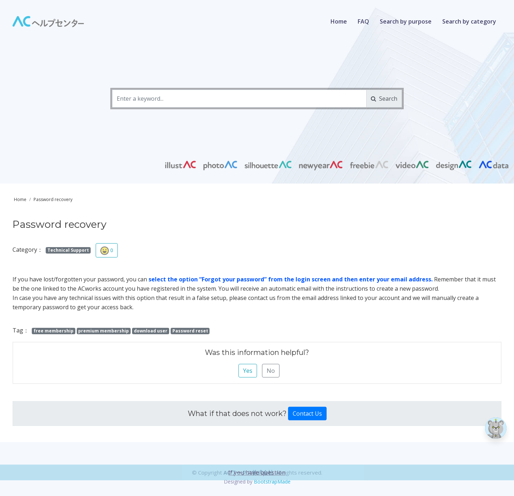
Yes (247, 371)
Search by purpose (406, 21)
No (271, 371)
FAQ (363, 21)
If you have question (257, 487)
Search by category (469, 21)
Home (339, 21)
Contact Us (307, 413)
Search (384, 98)
